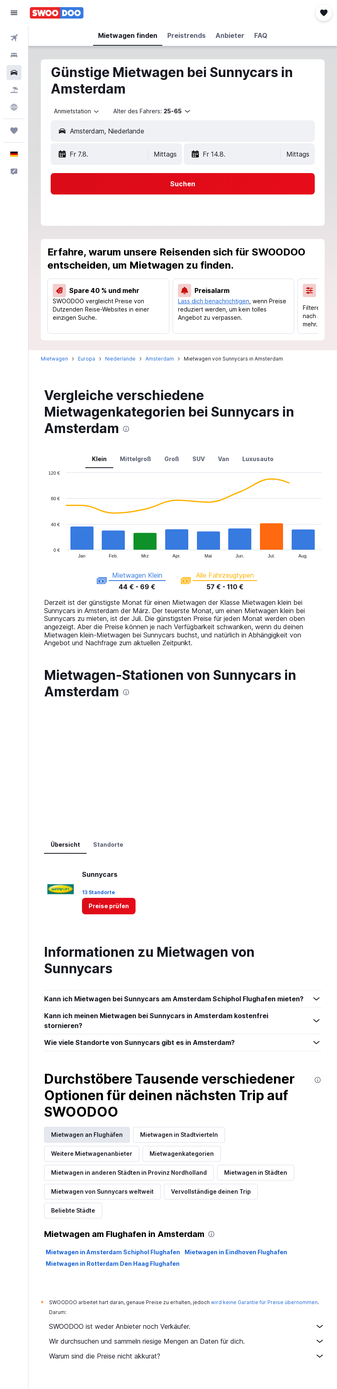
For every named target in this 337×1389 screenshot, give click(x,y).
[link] (109, 906)
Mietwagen (54, 359)
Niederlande (120, 359)
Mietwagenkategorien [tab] (182, 1153)
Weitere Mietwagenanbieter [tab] (91, 1153)
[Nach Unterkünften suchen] (14, 55)
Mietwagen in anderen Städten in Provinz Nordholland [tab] (129, 1172)
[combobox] (77, 111)
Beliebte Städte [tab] (73, 1210)
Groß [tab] (171, 458)
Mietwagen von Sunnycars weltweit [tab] (102, 1191)
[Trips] (14, 130)
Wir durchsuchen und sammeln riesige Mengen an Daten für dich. (187, 1341)
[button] (14, 13)
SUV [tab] (198, 458)
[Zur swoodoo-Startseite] (57, 13)
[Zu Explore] (14, 107)
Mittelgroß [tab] (135, 458)
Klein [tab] (99, 458)
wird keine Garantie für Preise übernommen (264, 1302)
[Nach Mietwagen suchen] (14, 72)
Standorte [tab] (108, 844)
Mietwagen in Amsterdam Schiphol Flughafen (113, 1251)
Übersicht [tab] (65, 844)
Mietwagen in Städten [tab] (255, 1172)
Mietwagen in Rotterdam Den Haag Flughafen (113, 1263)
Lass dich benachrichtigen (213, 301)
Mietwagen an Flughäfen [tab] (87, 1134)
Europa (86, 359)
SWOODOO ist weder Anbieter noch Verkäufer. (187, 1326)
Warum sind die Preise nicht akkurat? (187, 1356)
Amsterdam (159, 359)
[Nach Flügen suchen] (14, 38)
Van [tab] (223, 458)
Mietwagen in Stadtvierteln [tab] (179, 1134)
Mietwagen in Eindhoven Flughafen (236, 1251)
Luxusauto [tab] (258, 458)
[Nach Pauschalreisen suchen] (14, 90)
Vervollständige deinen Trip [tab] (211, 1191)
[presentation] (126, 429)
